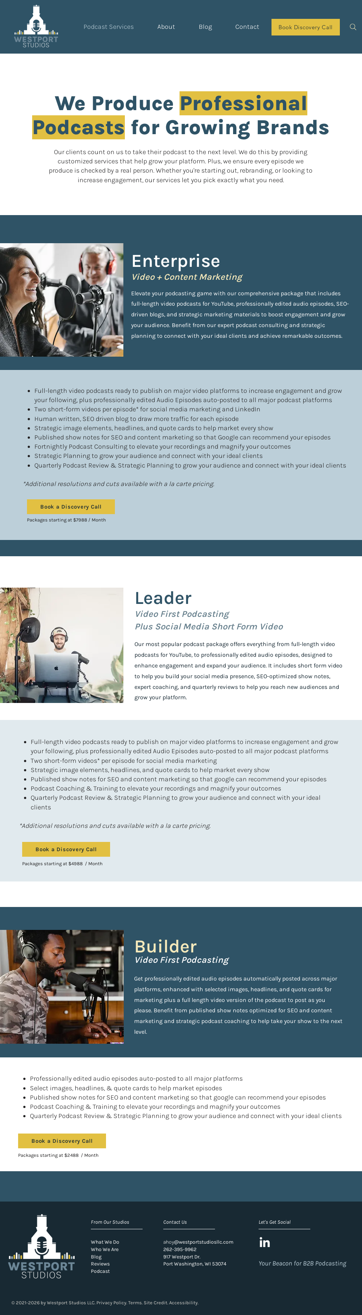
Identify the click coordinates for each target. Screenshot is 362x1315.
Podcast (100, 1271)
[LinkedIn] (264, 1242)
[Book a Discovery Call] (71, 506)
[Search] (353, 26)
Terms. (135, 1302)
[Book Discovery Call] (306, 27)
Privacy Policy (111, 1302)
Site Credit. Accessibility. (171, 1302)
